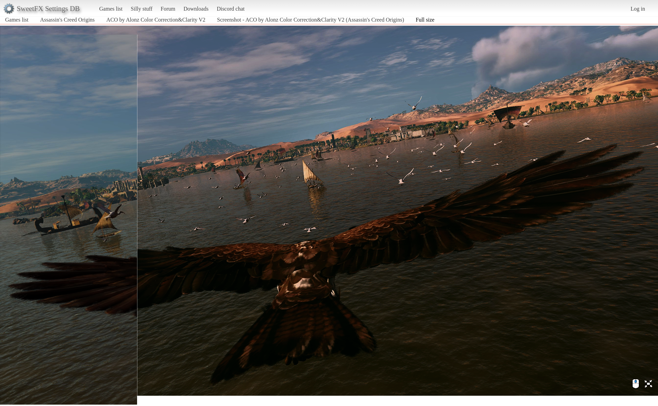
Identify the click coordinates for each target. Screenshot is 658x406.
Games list (111, 9)
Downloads (195, 9)
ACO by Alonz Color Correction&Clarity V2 (155, 20)
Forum (168, 9)
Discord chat (230, 9)
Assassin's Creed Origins (67, 20)
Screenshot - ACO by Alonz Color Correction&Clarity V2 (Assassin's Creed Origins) (310, 20)
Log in (638, 9)
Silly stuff (142, 9)
